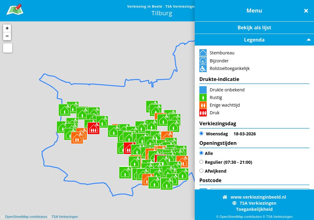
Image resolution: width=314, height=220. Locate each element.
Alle (206, 153)
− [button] (7, 36)
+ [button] (7, 28)
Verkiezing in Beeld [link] (145, 6)
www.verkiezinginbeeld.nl (254, 197)
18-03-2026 (227, 134)
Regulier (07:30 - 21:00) (225, 162)
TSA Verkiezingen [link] (181, 6)
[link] (15, 8)
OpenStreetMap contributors (26, 216)
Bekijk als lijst (254, 27)
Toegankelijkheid (254, 209)
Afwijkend (213, 171)
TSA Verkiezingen (64, 216)
